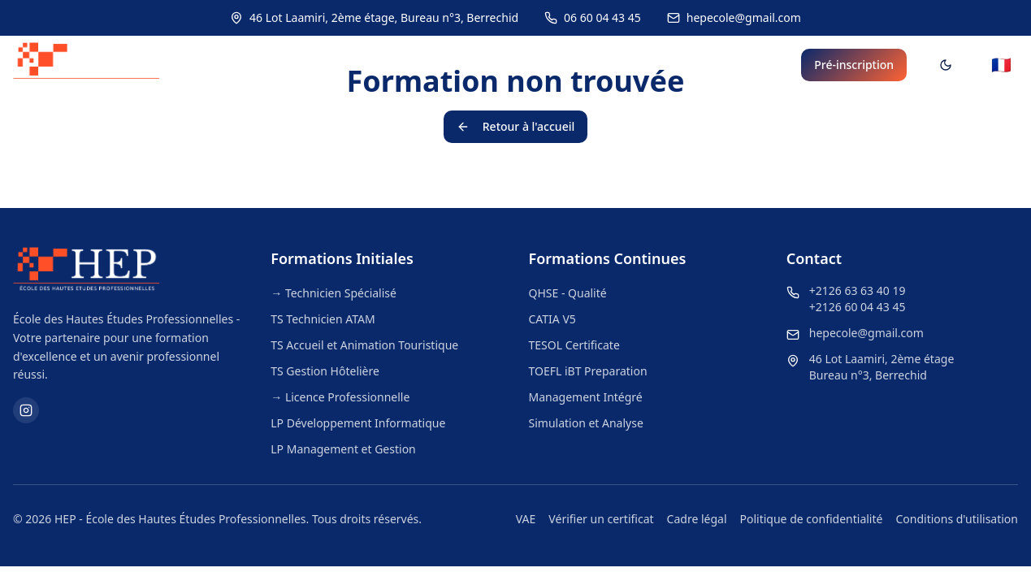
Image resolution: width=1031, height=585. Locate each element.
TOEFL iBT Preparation (588, 371)
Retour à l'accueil (515, 126)
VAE (526, 518)
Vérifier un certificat (600, 518)
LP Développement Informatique (358, 423)
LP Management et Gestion (343, 449)
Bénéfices (746, 65)
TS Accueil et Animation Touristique (364, 345)
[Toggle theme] (946, 65)
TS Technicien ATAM (323, 319)
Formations (445, 65)
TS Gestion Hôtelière (325, 371)
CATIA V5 (552, 319)
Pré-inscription (854, 64)
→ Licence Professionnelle (340, 397)
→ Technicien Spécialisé (333, 293)
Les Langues (562, 65)
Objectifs (662, 65)
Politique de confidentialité (811, 518)
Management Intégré (586, 397)
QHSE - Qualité (568, 293)
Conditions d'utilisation (956, 518)
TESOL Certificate (574, 345)
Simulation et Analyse (586, 423)
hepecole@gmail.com (866, 332)
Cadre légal (697, 518)
